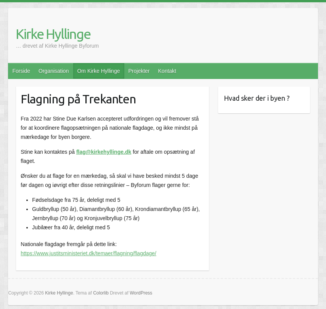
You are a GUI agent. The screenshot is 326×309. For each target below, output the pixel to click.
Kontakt (167, 71)
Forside (21, 71)
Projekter (138, 71)
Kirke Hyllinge (53, 34)
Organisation (54, 71)
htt (24, 253)
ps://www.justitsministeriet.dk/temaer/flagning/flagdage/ (91, 253)
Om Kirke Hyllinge (98, 71)
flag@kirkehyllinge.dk (103, 152)
